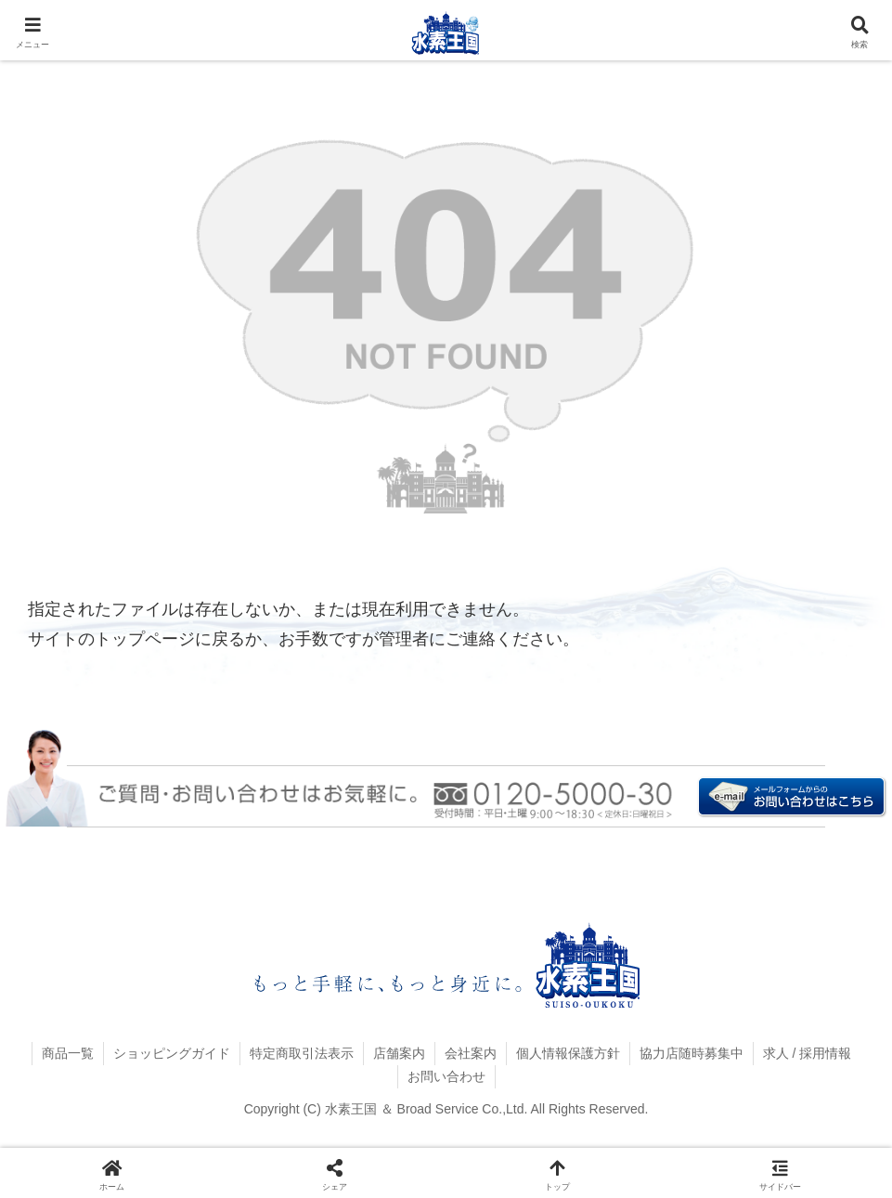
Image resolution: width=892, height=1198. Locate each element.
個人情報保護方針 (568, 1053)
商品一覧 (68, 1053)
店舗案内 (399, 1053)
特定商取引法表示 (302, 1053)
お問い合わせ (446, 1076)
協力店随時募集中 (691, 1053)
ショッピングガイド (171, 1053)
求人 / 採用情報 (807, 1053)
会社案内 (471, 1053)
